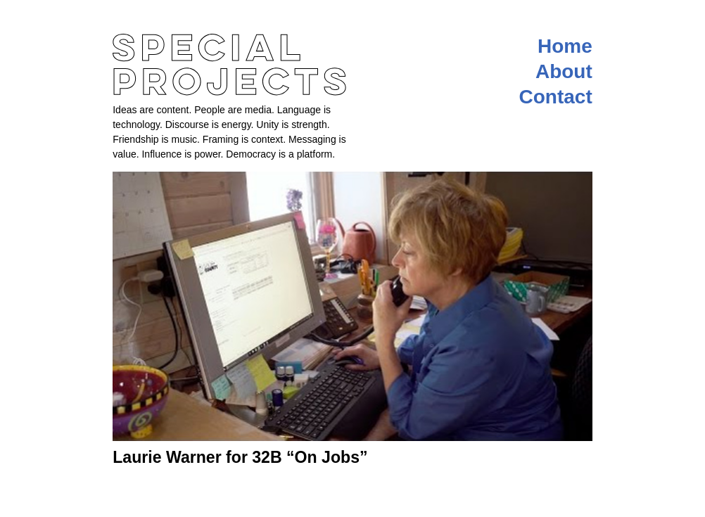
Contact (555, 97)
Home (565, 46)
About (563, 71)
